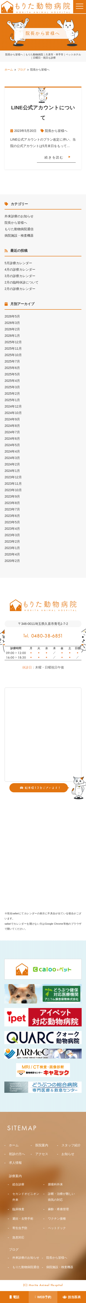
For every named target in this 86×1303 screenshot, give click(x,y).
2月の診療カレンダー (20, 289)
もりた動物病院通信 (19, 229)
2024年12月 (13, 406)
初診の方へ (17, 1154)
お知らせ (67, 1154)
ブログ (14, 1249)
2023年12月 (13, 477)
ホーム (14, 1145)
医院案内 (41, 1145)
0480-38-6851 (47, 635)
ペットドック (57, 1228)
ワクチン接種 (57, 1218)
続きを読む (54, 157)
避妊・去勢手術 (22, 1218)
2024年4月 (12, 451)
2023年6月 (12, 516)
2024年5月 (12, 445)
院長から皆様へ (56, 131)
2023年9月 (12, 496)
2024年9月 (12, 419)
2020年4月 (12, 554)
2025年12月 (13, 342)
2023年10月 (13, 490)
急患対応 (18, 1237)
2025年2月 (12, 393)
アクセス (41, 1154)
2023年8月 (12, 503)
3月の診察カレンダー (20, 276)
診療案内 (15, 1176)
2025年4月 (12, 380)
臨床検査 (18, 1209)
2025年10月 (13, 355)
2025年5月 (12, 374)
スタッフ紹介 (71, 1145)
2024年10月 (13, 413)
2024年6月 (12, 438)
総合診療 (18, 1184)
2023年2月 (12, 541)
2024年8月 (12, 426)
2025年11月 (13, 348)
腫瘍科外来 (55, 1184)
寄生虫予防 (19, 1228)
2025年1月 (12, 400)
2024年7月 (12, 432)
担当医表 (72, 1297)
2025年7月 (12, 361)
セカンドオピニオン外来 (25, 1196)
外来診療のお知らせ (19, 216)
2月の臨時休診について (22, 282)
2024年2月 (12, 464)
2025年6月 (12, 368)
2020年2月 (12, 561)
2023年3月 (12, 535)
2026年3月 (12, 323)
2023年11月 (13, 483)
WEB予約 (43, 1297)
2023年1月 (12, 548)
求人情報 (15, 1162)
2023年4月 (12, 528)
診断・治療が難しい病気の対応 (61, 1196)
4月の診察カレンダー (20, 269)
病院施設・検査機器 (19, 235)
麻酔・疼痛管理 (58, 1209)
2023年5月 (12, 522)
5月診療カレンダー (18, 263)
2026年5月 (12, 316)
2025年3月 (12, 387)
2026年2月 (12, 329)
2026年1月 (12, 335)
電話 (14, 1297)
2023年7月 (12, 509)
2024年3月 (12, 458)
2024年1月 (12, 471)
